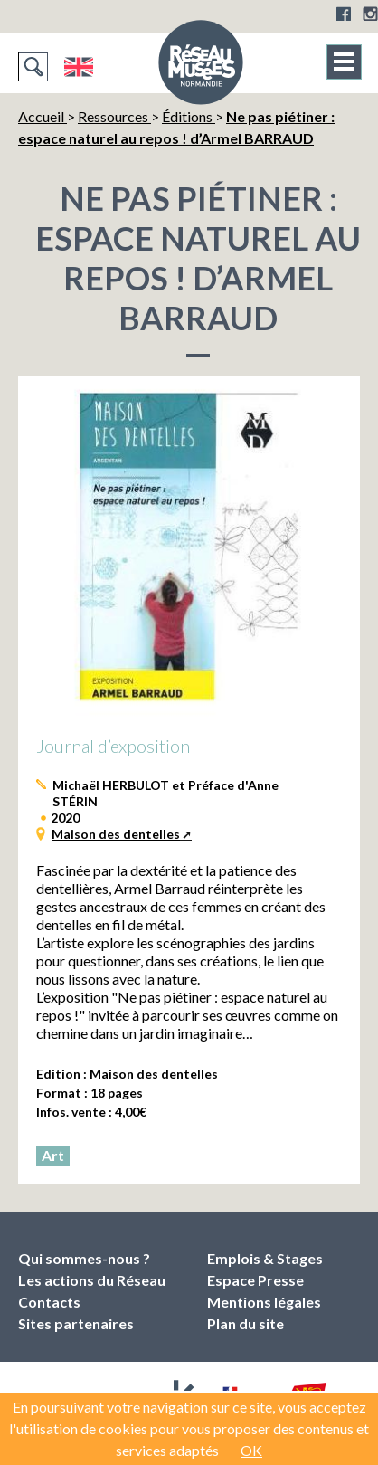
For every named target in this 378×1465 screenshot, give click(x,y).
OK (251, 1450)
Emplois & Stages (265, 1258)
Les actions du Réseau (91, 1280)
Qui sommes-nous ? (84, 1258)
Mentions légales (264, 1301)
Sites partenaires (76, 1323)
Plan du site (245, 1323)
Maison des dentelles (116, 834)
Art (53, 1155)
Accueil (42, 116)
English (78, 67)
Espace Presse (255, 1280)
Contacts (49, 1301)
